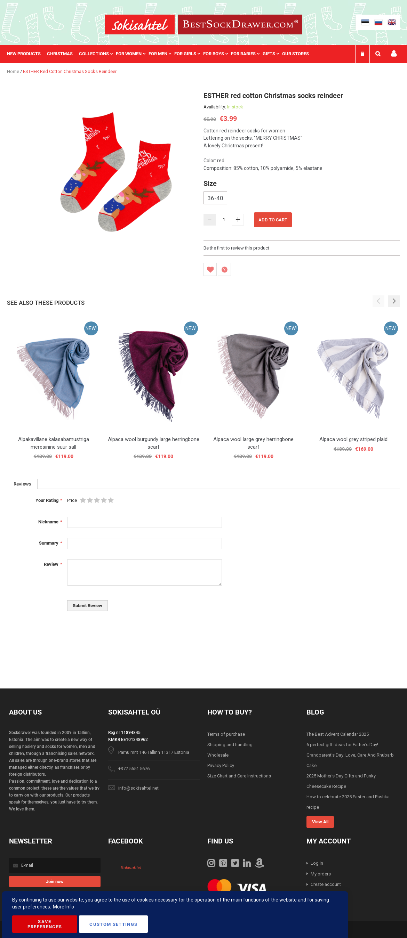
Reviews (22, 484)
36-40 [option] (215, 198)
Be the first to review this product (236, 248)
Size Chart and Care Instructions (239, 775)
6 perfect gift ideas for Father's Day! (342, 744)
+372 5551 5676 (134, 768)
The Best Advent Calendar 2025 (337, 734)
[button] (394, 301)
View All (320, 821)
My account (394, 53)
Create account (326, 884)
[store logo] (140, 24)
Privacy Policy (220, 765)
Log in (317, 863)
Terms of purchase (226, 734)
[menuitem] (27, 54)
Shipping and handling (230, 744)
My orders (321, 873)
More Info (63, 907)
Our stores (295, 53)
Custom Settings (113, 924)
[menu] (161, 54)
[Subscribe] (54, 881)
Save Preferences (44, 924)
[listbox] (302, 198)
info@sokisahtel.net (138, 788)
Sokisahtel (131, 867)
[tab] (22, 484)
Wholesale (218, 755)
